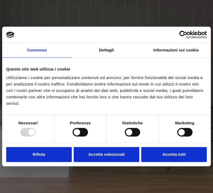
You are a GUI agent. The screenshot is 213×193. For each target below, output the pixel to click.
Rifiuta (39, 154)
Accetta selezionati (106, 154)
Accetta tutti (174, 154)
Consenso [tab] (37, 50)
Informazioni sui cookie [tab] (176, 50)
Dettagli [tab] (106, 50)
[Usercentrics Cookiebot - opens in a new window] (183, 35)
